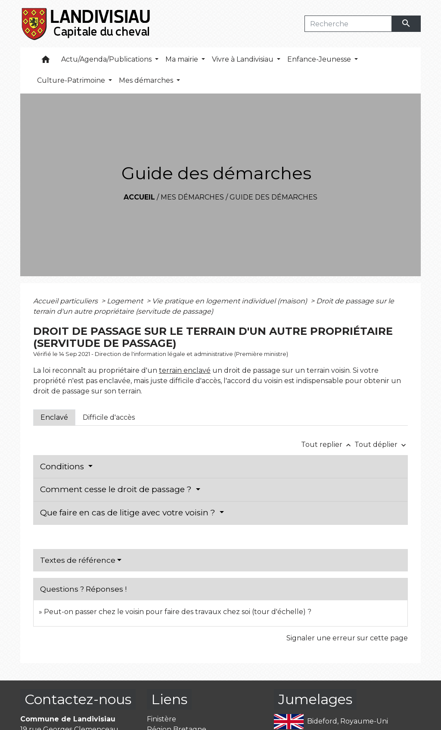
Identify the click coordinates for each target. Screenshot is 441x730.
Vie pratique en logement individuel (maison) (230, 301)
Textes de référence (77, 560)
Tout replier (327, 444)
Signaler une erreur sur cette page (347, 638)
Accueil (139, 197)
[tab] (54, 417)
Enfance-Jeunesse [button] (320, 59)
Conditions (63, 466)
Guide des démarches (273, 197)
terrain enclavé (185, 370)
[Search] (348, 24)
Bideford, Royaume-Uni (331, 721)
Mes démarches (192, 197)
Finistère (161, 719)
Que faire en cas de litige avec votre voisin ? (128, 513)
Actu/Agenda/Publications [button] (107, 59)
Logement (126, 301)
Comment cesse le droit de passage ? (117, 489)
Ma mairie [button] (182, 59)
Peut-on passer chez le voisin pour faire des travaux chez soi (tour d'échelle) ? (177, 612)
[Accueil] (86, 23)
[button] (46, 61)
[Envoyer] (406, 24)
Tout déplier (381, 444)
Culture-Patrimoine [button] (72, 80)
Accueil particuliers (66, 301)
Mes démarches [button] (147, 80)
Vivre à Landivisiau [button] (243, 59)
